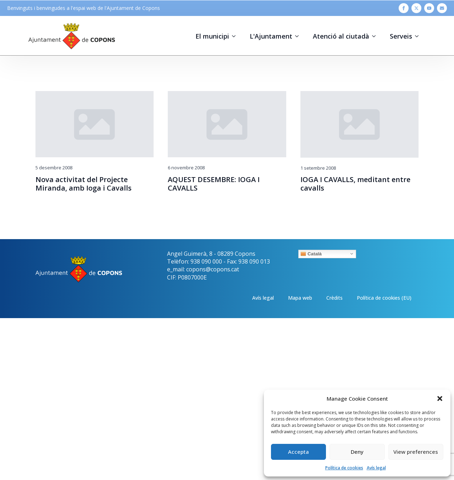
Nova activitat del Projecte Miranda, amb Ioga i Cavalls (83, 183)
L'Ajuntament (271, 36)
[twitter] (416, 8)
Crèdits (334, 297)
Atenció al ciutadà (341, 36)
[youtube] (429, 8)
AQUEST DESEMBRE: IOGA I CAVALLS (214, 183)
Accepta (298, 451)
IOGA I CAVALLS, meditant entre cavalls (355, 183)
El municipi (212, 36)
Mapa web (300, 297)
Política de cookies (344, 468)
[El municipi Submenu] (236, 36)
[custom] (442, 8)
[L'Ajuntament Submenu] (299, 36)
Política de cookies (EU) (384, 297)
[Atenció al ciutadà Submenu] (376, 36)
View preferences (415, 451)
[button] (439, 398)
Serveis (401, 36)
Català (311, 253)
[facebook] (404, 8)
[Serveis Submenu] (419, 36)
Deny (357, 451)
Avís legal (376, 468)
